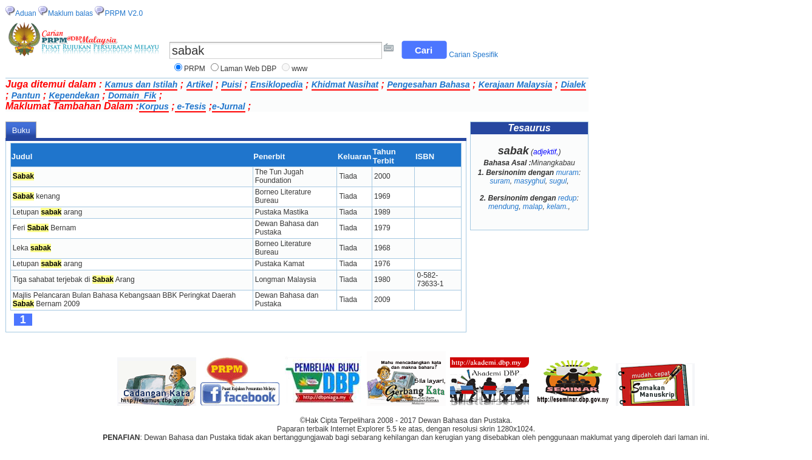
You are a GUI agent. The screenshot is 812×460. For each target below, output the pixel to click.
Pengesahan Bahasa (428, 84)
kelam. (557, 206)
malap (533, 206)
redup (567, 198)
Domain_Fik (132, 95)
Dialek (573, 84)
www (299, 68)
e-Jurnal (228, 106)
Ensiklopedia (276, 84)
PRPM (194, 68)
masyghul (529, 181)
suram (500, 181)
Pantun (26, 95)
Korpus (154, 106)
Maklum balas (70, 13)
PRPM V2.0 (123, 13)
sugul (558, 181)
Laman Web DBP (248, 68)
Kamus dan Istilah (141, 84)
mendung (503, 206)
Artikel (199, 84)
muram (567, 172)
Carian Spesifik (473, 54)
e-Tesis (190, 106)
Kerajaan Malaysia (515, 84)
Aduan (25, 13)
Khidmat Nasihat (345, 84)
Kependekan (74, 95)
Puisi (231, 84)
